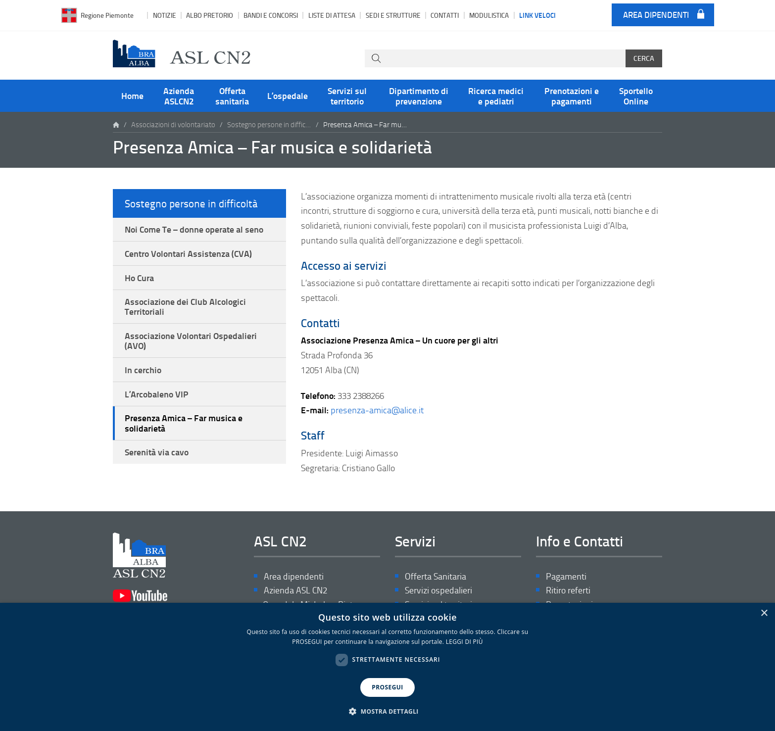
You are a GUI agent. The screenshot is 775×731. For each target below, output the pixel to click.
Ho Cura (139, 277)
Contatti (445, 15)
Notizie (164, 15)
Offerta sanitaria (232, 95)
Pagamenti (566, 576)
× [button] (764, 613)
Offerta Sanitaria (435, 576)
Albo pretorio (209, 15)
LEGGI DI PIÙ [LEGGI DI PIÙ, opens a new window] (464, 641)
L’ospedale (287, 95)
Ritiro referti (568, 590)
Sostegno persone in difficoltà (269, 124)
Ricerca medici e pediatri (496, 95)
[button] (387, 711)
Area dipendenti (656, 15)
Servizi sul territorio (347, 95)
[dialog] (387, 667)
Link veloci (537, 15)
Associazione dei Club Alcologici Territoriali (185, 306)
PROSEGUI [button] (387, 687)
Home (132, 95)
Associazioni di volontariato (173, 124)
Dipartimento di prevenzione (418, 95)
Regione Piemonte (107, 15)
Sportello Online (636, 95)
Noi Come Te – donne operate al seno (194, 229)
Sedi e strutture (393, 15)
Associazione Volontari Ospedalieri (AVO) (191, 340)
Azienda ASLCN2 (178, 95)
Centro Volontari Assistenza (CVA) (188, 253)
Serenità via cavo (157, 451)
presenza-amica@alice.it (377, 410)
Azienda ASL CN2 (295, 590)
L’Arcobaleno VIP (157, 394)
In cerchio (143, 369)
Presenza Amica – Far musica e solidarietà (183, 422)
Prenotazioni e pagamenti (571, 95)
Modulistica (489, 15)
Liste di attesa (331, 15)
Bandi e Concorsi (270, 15)
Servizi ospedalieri (438, 590)
